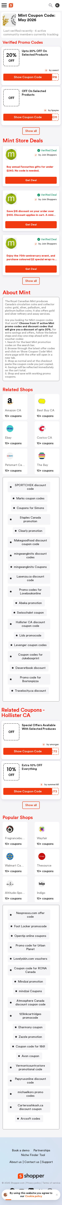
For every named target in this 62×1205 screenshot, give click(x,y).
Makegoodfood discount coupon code (30, 542)
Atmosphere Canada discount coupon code (30, 1002)
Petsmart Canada (16, 464)
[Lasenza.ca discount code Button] (29, 578)
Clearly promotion (30, 530)
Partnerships (41, 1150)
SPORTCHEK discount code (30, 487)
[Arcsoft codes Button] (29, 1118)
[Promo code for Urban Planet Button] (29, 947)
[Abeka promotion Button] (29, 603)
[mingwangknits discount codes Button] (29, 555)
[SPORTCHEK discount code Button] (29, 487)
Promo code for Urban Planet (30, 947)
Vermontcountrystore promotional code (30, 1067)
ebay (8, 437)
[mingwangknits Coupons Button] (29, 566)
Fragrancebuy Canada (20, 838)
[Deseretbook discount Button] (29, 667)
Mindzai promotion (30, 981)
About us (15, 1161)
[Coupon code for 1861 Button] (29, 1046)
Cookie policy (33, 1196)
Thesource (44, 865)
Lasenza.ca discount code (30, 578)
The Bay (42, 464)
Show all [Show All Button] (31, 130)
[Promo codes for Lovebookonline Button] (29, 591)
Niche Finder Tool (33, 1155)
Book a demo (20, 1150)
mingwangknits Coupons (30, 566)
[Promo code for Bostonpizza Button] (29, 679)
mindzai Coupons (30, 991)
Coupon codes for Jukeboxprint (30, 656)
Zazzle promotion (30, 1036)
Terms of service (51, 1183)
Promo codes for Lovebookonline (30, 591)
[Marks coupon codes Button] (29, 498)
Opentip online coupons (30, 935)
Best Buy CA (45, 410)
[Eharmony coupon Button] (29, 1027)
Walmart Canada (16, 865)
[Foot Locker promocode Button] (29, 926)
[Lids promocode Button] (29, 635)
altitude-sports (15, 892)
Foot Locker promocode (30, 926)
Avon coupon (30, 1056)
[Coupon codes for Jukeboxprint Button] (29, 656)
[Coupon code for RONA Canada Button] (29, 970)
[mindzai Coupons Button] (29, 991)
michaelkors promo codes (30, 1094)
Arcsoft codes (30, 1118)
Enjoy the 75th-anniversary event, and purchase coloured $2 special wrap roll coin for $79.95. (31, 259)
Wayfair (42, 838)
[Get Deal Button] (31, 180)
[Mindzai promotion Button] (29, 981)
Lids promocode (30, 635)
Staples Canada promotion (30, 519)
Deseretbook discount (30, 667)
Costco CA (44, 437)
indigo (41, 892)
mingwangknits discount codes (30, 555)
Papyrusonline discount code (30, 1080)
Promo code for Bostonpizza (30, 679)
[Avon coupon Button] (29, 1056)
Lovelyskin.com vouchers (30, 958)
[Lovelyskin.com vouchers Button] (29, 958)
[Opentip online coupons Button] (29, 935)
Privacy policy (33, 1183)
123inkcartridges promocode (30, 1015)
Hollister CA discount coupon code (30, 624)
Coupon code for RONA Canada (30, 970)
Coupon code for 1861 (30, 1046)
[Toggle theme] (57, 5)
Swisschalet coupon (30, 612)
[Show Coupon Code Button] (27, 77)
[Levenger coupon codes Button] (29, 645)
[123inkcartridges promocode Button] (29, 1016)
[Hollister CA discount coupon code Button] (29, 624)
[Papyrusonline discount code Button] (29, 1080)
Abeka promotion (30, 603)
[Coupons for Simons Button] (29, 508)
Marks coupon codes (30, 498)
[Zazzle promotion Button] (29, 1036)
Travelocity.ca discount (30, 690)
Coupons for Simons (30, 507)
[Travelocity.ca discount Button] (29, 690)
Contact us (31, 1161)
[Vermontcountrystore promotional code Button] (29, 1067)
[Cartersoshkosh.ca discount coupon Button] (29, 1107)
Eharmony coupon (30, 1027)
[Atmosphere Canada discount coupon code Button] (29, 1002)
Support (47, 1161)
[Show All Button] (31, 805)
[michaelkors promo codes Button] (29, 1094)
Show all (31, 805)
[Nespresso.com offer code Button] (29, 915)
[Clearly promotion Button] (29, 530)
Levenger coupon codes (30, 645)
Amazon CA (13, 410)
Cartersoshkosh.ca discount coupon (30, 1107)
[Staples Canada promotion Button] (29, 519)
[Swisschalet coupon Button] (29, 612)
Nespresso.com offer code (30, 915)
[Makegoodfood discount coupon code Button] (29, 542)
